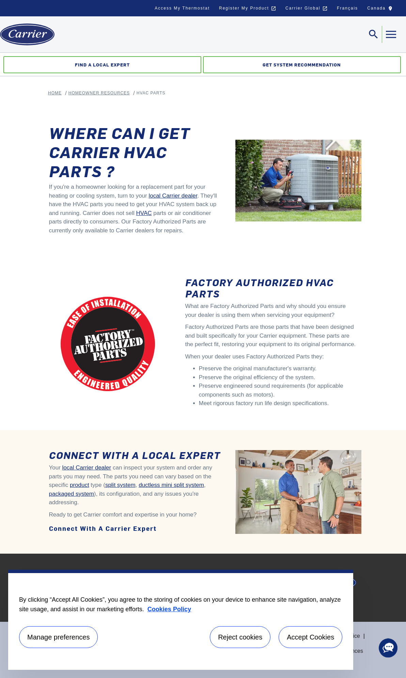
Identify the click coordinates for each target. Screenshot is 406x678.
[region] (180, 620)
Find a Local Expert (102, 64)
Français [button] (347, 8)
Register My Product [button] (247, 8)
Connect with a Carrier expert (103, 528)
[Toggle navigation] (373, 34)
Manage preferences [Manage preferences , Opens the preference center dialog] (58, 637)
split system (120, 485)
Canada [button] (381, 10)
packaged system (71, 494)
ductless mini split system (171, 485)
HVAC (144, 213)
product (79, 485)
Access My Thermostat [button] (182, 8)
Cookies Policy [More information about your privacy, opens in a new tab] (169, 609)
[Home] (27, 34)
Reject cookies (240, 637)
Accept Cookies (310, 637)
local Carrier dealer (173, 195)
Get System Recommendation (302, 64)
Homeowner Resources (99, 93)
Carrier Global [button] (306, 8)
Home (55, 93)
